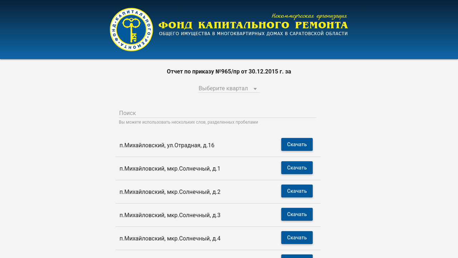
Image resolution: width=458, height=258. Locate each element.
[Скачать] (297, 144)
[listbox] (229, 87)
